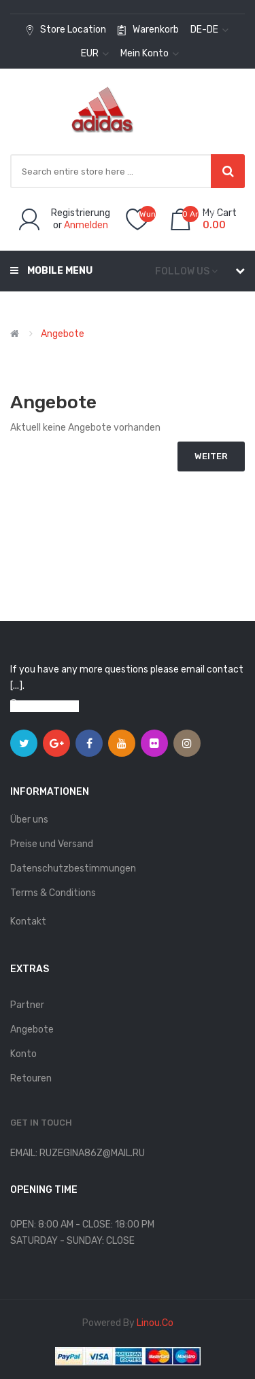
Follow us (182, 271)
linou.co (155, 1323)
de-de (209, 29)
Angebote (62, 334)
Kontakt (28, 921)
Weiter (211, 456)
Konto (23, 1054)
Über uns (29, 819)
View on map (51, 706)
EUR (95, 53)
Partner (27, 1005)
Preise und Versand (51, 844)
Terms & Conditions (53, 893)
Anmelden (86, 225)
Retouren (31, 1078)
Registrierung (80, 213)
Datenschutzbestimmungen (73, 868)
